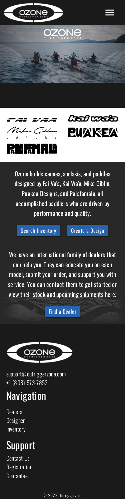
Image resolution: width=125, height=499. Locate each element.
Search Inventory (38, 230)
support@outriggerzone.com (36, 373)
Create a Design (87, 230)
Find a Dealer (62, 311)
